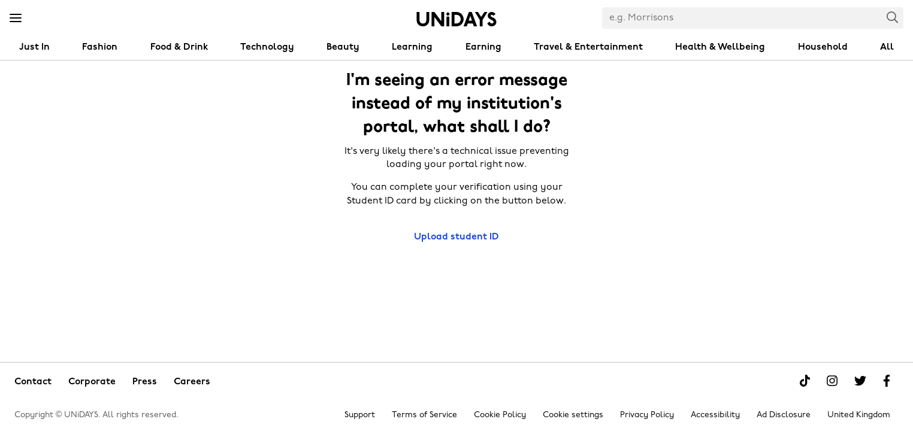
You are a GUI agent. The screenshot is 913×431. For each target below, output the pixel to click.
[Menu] (16, 18)
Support (359, 415)
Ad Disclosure (784, 415)
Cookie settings (573, 415)
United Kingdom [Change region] (858, 415)
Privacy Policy (647, 415)
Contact (33, 382)
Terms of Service (424, 415)
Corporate (92, 382)
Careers (192, 382)
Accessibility (715, 415)
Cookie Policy (500, 415)
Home (456, 19)
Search (892, 17)
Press (144, 382)
